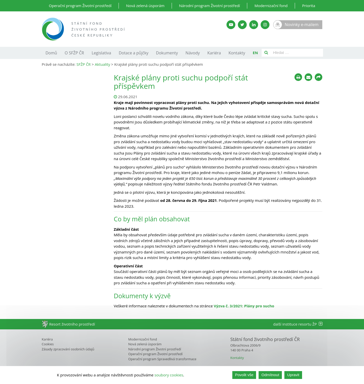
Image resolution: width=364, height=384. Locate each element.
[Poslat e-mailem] (308, 77)
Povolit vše (244, 375)
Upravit (293, 375)
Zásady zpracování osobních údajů (68, 349)
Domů (51, 53)
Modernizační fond (271, 5)
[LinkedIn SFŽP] (253, 24)
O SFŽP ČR (74, 53)
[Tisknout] (298, 77)
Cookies (48, 344)
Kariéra (214, 53)
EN (255, 52)
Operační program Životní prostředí (80, 5)
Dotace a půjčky (133, 53)
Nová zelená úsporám (145, 5)
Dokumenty (167, 53)
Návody (193, 53)
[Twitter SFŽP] (242, 24)
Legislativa (101, 53)
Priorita (308, 5)
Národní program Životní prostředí (209, 5)
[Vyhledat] (266, 53)
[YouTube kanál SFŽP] (230, 24)
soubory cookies (168, 374)
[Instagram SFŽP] (265, 24)
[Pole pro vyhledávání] (297, 53)
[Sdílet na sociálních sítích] (318, 77)
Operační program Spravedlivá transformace (162, 359)
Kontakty (237, 53)
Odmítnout (270, 375)
